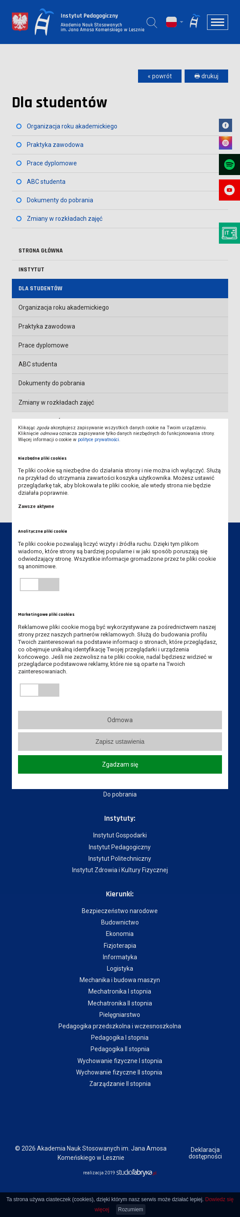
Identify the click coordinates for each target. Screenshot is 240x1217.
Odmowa (120, 720)
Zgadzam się (120, 764)
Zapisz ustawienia (119, 741)
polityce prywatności (98, 439)
